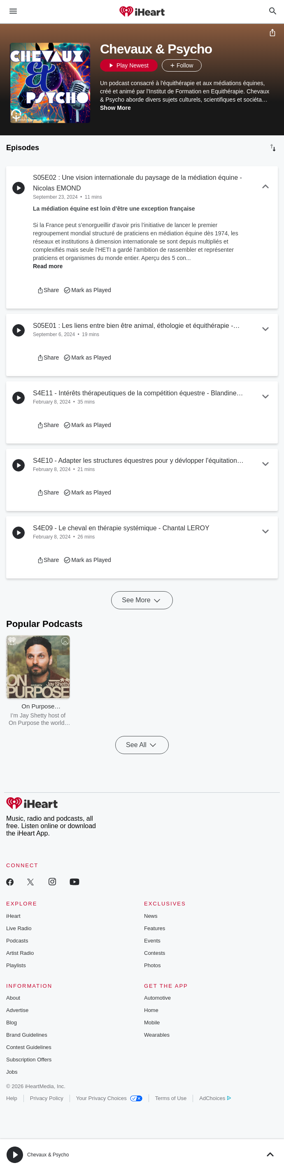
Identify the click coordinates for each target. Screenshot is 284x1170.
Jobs (11, 1072)
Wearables (157, 1035)
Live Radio (18, 928)
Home (151, 1010)
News (151, 916)
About (13, 998)
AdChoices (215, 1098)
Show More (115, 107)
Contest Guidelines (28, 1047)
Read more (48, 266)
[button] (210, 65)
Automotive (157, 998)
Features (154, 928)
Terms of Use (171, 1098)
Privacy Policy (46, 1098)
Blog (11, 1022)
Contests (154, 953)
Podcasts (17, 941)
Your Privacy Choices (109, 1098)
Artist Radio (20, 953)
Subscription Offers (28, 1059)
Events (152, 941)
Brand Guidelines (26, 1035)
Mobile (152, 1022)
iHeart (13, 916)
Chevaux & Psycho (48, 1155)
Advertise (17, 1010)
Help (11, 1098)
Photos (152, 965)
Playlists (16, 965)
